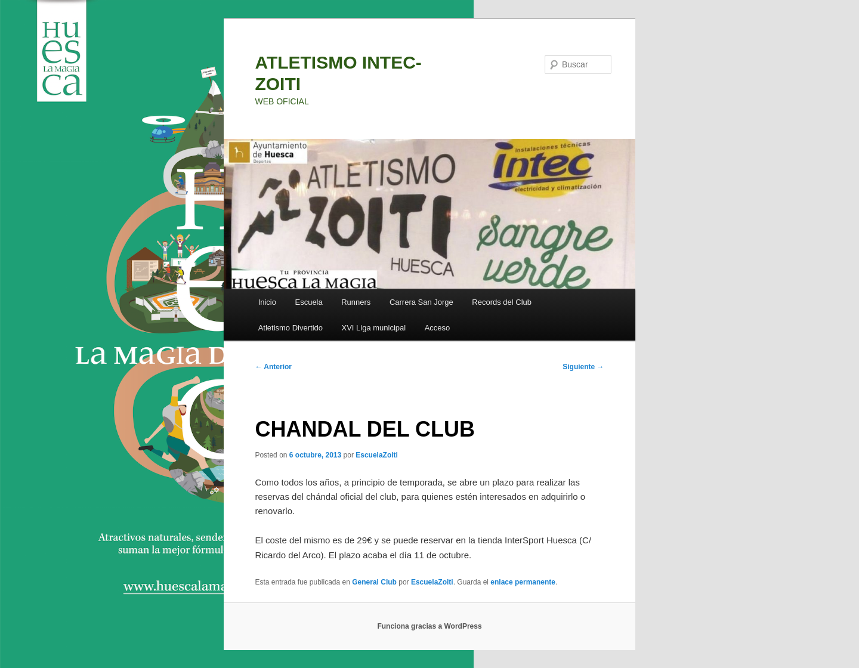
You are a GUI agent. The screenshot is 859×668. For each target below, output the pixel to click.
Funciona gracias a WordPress (429, 626)
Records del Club (502, 302)
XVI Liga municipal (374, 327)
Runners (355, 302)
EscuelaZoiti (377, 455)
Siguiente (583, 367)
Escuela (308, 302)
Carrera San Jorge (421, 302)
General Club (374, 582)
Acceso (437, 327)
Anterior (273, 367)
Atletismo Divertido (290, 327)
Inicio (267, 302)
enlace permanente (522, 582)
